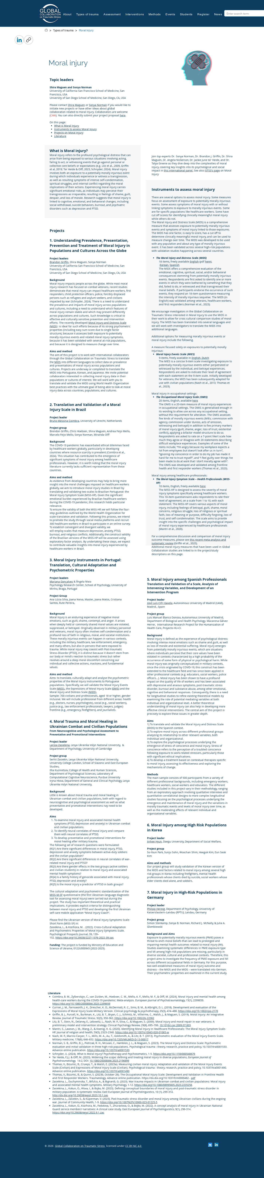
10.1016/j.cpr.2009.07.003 (175, 1025)
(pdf (202, 261)
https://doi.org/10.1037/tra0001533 (108, 1050)
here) (208, 261)
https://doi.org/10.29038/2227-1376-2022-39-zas (84, 937)
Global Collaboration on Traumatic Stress (80, 1146)
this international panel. (178, 170)
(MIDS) (92, 692)
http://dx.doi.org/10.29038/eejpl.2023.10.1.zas (80, 1095)
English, (197, 358)
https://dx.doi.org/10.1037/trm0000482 (165, 1078)
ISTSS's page (212, 170)
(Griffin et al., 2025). (185, 543)
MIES (60, 688)
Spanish (174, 265)
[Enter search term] (245, 13)
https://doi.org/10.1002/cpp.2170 (198, 1011)
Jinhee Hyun (154, 841)
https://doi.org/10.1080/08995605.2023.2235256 (163, 1085)
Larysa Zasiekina (60, 745)
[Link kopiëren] (28, 40)
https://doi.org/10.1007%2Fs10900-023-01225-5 (128, 1102)
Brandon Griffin (59, 262)
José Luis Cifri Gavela (159, 603)
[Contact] (46, 30)
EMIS (116, 688)
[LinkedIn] (19, 40)
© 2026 (49, 1146)
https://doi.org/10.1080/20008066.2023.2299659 (81, 1003)
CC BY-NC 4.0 (133, 1146)
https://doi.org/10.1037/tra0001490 (108, 1071)
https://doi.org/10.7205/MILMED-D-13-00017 (121, 1039)
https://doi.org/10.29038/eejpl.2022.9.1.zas (78, 1112)
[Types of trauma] (63, 30)
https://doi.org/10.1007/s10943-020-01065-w (142, 1032)
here (122, 115)
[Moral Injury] (86, 30)
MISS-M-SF (56, 895)
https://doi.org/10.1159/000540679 (174, 1053)
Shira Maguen (76, 105)
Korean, (164, 265)
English (194, 261)
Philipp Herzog (156, 909)
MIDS (57, 362)
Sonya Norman (98, 105)
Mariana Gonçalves (61, 581)
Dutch (205, 358)
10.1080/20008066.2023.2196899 (109, 1060)
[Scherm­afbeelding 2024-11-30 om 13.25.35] (210, 1145)
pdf (193, 1078)
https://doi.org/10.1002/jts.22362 (134, 1018)
